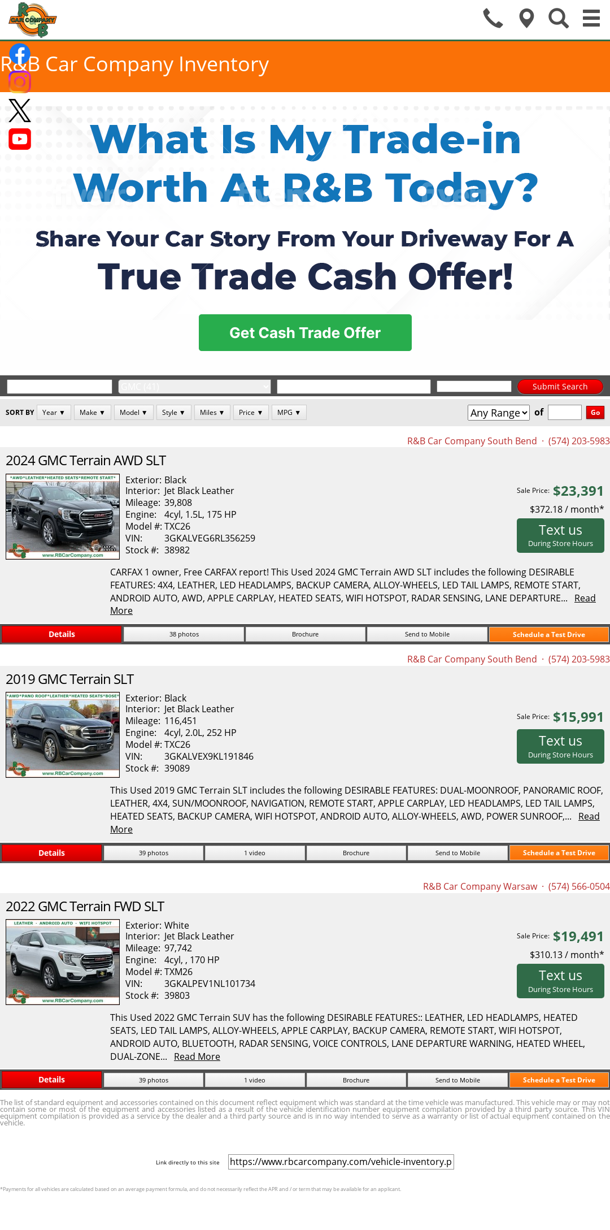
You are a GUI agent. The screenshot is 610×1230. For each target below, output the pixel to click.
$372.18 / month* (567, 509)
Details (62, 634)
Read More (197, 1056)
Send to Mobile (427, 634)
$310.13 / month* (567, 955)
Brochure (305, 634)
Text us (560, 535)
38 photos (184, 634)
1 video (254, 852)
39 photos (153, 852)
